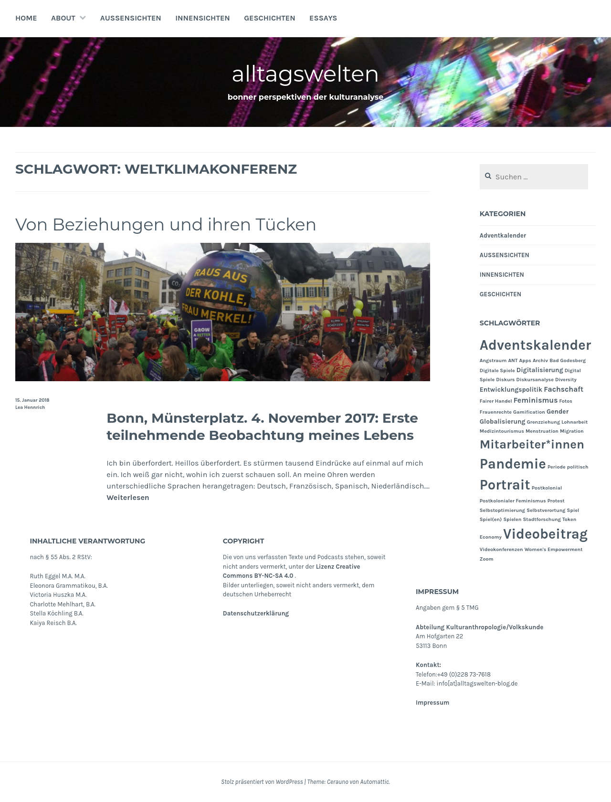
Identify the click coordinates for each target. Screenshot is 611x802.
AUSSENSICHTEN (130, 17)
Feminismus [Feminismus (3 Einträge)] (536, 400)
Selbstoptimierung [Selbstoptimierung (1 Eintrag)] (502, 510)
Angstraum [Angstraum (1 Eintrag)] (493, 360)
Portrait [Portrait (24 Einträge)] (505, 485)
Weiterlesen (127, 497)
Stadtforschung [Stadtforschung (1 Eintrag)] (542, 519)
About (63, 17)
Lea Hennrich (30, 407)
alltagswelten (305, 73)
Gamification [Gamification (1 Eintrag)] (529, 412)
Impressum (432, 702)
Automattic (374, 781)
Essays (323, 17)
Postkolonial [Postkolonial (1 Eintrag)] (547, 488)
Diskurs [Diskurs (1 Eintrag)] (505, 379)
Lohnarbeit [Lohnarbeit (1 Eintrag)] (574, 422)
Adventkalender (503, 235)
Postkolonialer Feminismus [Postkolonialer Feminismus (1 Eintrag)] (513, 501)
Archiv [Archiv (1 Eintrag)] (540, 360)
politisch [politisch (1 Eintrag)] (578, 467)
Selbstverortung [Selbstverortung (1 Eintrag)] (546, 510)
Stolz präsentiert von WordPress (262, 781)
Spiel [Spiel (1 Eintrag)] (573, 510)
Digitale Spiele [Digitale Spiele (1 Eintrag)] (497, 370)
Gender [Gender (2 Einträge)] (558, 411)
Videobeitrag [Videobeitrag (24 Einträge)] (545, 534)
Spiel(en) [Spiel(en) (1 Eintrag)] (491, 519)
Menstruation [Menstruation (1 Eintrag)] (542, 431)
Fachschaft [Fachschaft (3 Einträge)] (563, 389)
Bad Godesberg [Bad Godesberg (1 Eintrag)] (567, 360)
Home (26, 17)
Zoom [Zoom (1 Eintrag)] (487, 559)
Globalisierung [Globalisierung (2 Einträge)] (503, 421)
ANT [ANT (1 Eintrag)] (512, 360)
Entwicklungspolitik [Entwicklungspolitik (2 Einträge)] (511, 389)
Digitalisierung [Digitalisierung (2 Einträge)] (539, 370)
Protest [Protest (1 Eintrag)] (556, 501)
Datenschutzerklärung (256, 613)
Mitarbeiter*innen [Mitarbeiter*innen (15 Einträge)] (532, 444)
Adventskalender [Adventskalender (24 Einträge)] (535, 345)
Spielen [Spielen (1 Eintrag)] (512, 519)
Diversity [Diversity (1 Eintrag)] (566, 379)
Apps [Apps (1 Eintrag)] (525, 360)
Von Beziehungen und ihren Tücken (178, 224)
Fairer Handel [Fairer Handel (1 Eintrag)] (496, 401)
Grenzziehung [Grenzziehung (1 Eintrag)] (543, 422)
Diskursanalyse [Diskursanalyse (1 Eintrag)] (535, 379)
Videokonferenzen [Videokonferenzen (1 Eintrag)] (501, 549)
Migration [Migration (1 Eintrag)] (572, 431)
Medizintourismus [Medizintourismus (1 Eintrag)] (502, 431)
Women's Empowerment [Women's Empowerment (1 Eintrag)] (554, 549)
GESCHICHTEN (269, 17)
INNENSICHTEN (202, 17)
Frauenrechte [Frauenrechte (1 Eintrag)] (496, 412)
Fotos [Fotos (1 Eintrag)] (565, 401)
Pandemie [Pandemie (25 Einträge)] (513, 464)
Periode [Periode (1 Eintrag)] (557, 467)
